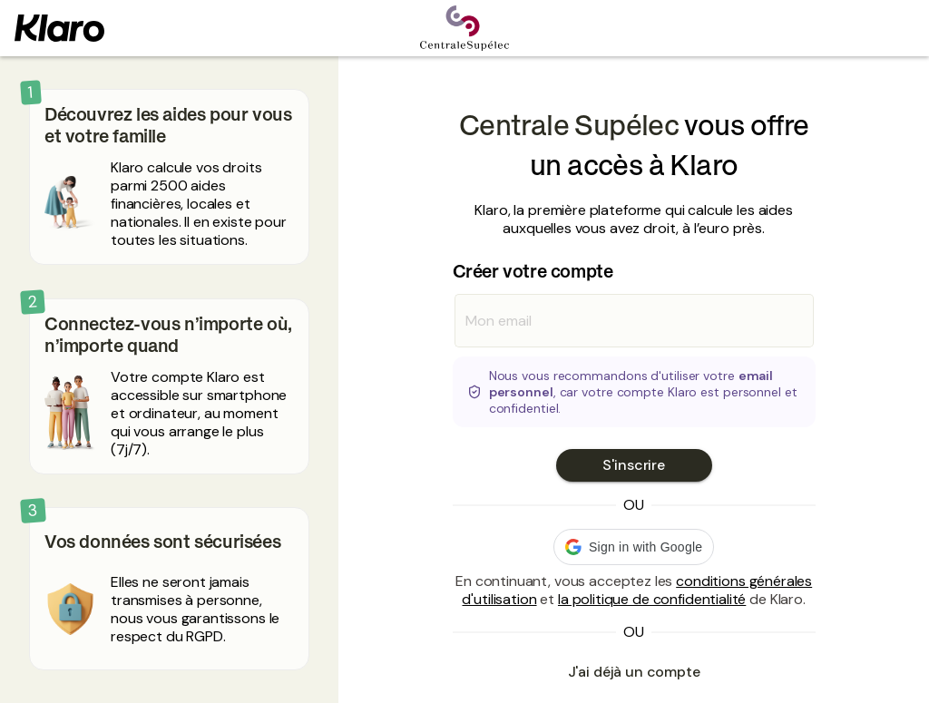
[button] (633, 547)
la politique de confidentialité (652, 599)
